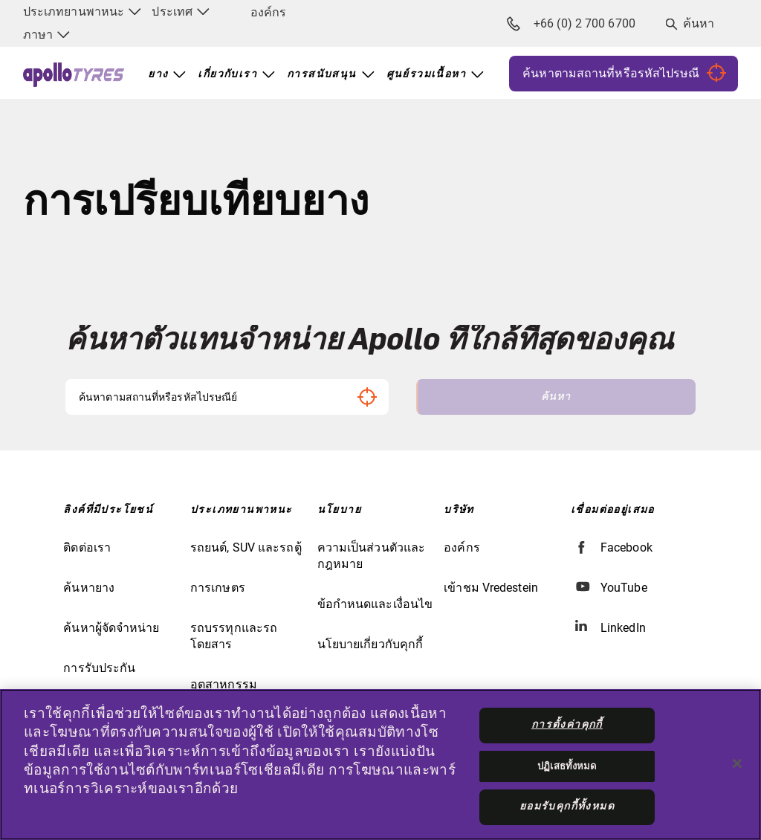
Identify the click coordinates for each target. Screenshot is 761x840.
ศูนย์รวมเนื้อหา (426, 74)
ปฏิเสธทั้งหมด (566, 766)
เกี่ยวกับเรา (227, 74)
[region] (380, 764)
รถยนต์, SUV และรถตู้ (246, 547)
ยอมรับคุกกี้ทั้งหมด (567, 806)
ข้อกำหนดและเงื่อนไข (375, 604)
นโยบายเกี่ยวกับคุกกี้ (370, 644)
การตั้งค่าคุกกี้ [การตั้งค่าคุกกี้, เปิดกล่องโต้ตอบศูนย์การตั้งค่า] (567, 725)
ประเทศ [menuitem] (181, 11)
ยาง (158, 74)
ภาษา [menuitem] (46, 35)
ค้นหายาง (88, 588)
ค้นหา (698, 23)
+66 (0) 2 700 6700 (571, 23)
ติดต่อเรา (87, 547)
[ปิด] (737, 763)
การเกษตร (217, 588)
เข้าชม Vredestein (491, 588)
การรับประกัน (99, 668)
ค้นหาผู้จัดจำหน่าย (111, 628)
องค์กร (268, 12)
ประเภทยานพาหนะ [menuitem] (82, 11)
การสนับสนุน (322, 74)
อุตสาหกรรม (223, 684)
